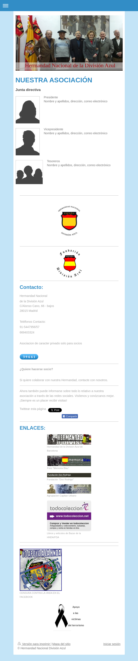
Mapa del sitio (61, 644)
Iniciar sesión (112, 644)
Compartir (70, 416)
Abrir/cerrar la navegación (69, 5)
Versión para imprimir (34, 644)
